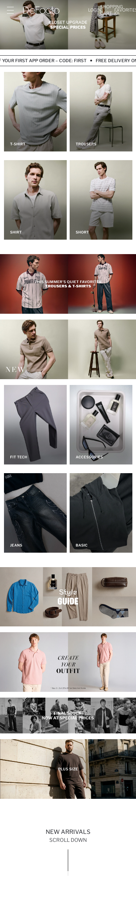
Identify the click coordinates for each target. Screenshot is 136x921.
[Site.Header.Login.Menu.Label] (10, 10)
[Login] (94, 10)
